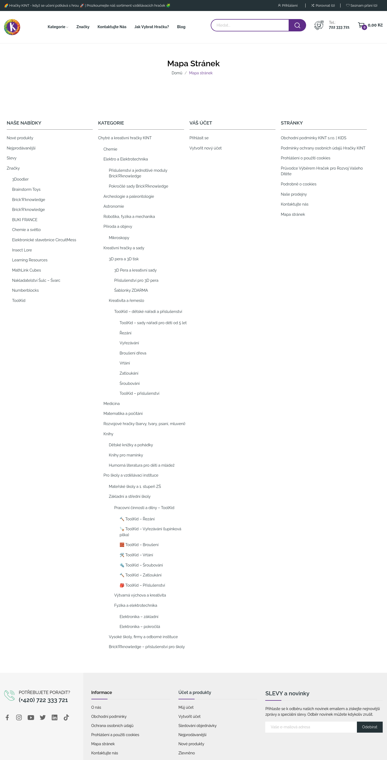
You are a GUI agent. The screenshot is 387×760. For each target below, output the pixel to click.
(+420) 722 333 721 (43, 699)
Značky (13, 168)
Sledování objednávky (197, 726)
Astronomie (113, 206)
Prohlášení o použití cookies (305, 158)
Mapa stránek (293, 214)
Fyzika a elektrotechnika (135, 605)
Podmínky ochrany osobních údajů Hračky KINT (323, 148)
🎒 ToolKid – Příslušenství (142, 585)
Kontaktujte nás (295, 204)
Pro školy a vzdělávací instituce (130, 475)
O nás (96, 707)
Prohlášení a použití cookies (115, 735)
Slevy (11, 158)
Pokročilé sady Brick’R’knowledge (138, 186)
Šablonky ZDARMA (131, 290)
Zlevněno (186, 753)
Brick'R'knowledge (28, 199)
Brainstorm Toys (26, 189)
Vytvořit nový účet (205, 148)
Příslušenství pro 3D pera (136, 280)
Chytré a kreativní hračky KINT (125, 138)
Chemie (110, 149)
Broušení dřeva (133, 353)
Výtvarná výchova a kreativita (140, 595)
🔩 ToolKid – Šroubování (141, 565)
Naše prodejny (294, 194)
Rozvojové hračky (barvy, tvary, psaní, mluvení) (144, 423)
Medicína (111, 403)
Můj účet (186, 707)
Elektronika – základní (139, 616)
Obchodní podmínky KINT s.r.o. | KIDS (313, 138)
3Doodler (20, 179)
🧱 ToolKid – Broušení (139, 544)
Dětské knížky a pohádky (131, 445)
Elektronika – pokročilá (140, 626)
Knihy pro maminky (126, 455)
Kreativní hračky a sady (123, 248)
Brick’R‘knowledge (28, 209)
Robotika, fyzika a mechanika (129, 216)
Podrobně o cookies (298, 184)
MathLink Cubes (26, 270)
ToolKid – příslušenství (139, 393)
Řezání (125, 333)
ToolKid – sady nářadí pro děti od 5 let (153, 322)
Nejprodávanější (21, 148)
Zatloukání (129, 373)
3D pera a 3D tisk (124, 259)
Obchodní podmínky (109, 716)
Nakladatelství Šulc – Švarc (36, 280)
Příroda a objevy (117, 226)
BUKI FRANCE (24, 219)
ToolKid (19, 300)
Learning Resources (30, 260)
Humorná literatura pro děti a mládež (142, 465)
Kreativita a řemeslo (126, 300)
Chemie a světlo (26, 229)
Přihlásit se (199, 138)
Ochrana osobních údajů (112, 726)
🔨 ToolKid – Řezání (137, 519)
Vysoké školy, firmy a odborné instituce (143, 636)
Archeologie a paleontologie (128, 196)
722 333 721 (339, 27)
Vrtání (125, 363)
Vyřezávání (129, 343)
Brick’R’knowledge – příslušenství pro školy (147, 646)
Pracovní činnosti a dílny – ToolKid (144, 507)
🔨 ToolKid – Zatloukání (141, 575)
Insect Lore (22, 250)
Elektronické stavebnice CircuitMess (44, 240)
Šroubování (130, 383)
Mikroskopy (119, 237)
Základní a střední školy (129, 496)
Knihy (108, 434)
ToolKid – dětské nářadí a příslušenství (148, 311)
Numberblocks (25, 290)
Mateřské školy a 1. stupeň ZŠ (135, 486)
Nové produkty (20, 138)
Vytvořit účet (189, 716)
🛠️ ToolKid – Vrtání (136, 555)
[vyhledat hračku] (297, 25)
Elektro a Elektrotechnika (125, 159)
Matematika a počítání (123, 413)
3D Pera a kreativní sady (135, 270)
